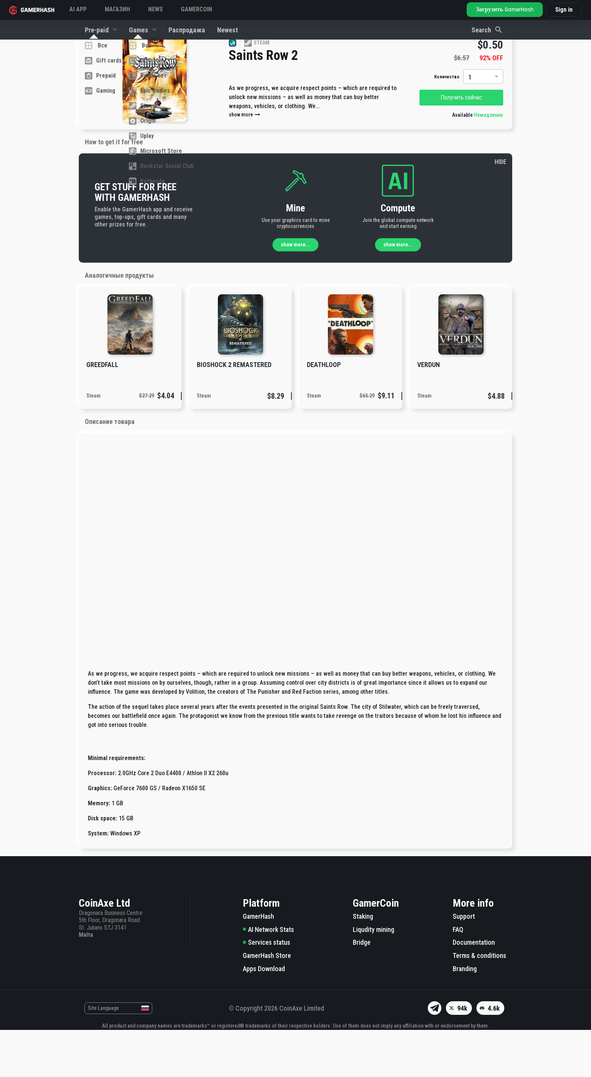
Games (139, 30)
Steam (93, 443)
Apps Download (264, 1016)
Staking (363, 963)
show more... (295, 292)
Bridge (362, 989)
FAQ (458, 977)
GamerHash (258, 963)
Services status (266, 989)
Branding (465, 1016)
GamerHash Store (267, 1003)
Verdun (428, 412)
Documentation (474, 989)
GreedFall (102, 412)
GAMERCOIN (196, 9)
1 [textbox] (470, 124)
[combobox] (483, 123)
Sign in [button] (564, 9)
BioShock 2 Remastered (234, 412)
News (155, 9)
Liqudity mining (373, 977)
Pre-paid (97, 30)
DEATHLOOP (324, 412)
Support (464, 963)
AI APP (78, 9)
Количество (446, 124)
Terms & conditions (479, 1003)
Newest (227, 30)
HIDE (500, 209)
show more (245, 162)
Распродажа (186, 30)
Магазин (117, 9)
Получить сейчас (461, 144)
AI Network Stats (268, 977)
